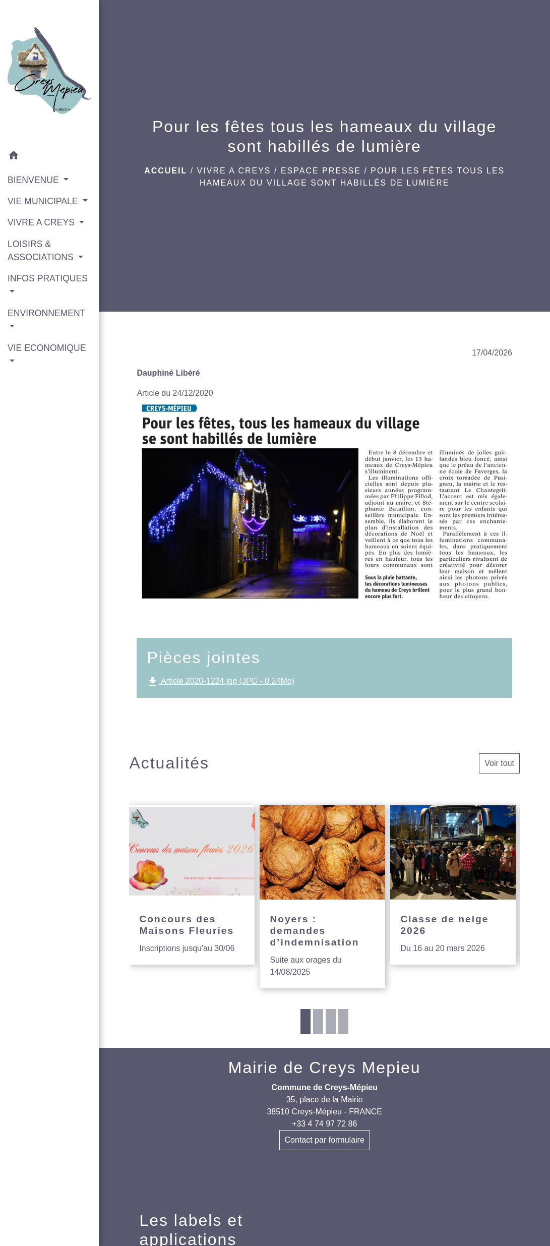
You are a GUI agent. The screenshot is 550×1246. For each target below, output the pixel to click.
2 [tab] (318, 1021)
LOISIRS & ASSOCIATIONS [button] (42, 250)
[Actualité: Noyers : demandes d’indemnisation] (322, 896)
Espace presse (321, 170)
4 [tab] (343, 1021)
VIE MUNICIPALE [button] (44, 201)
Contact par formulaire (324, 1140)
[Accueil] (49, 72)
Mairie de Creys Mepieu (324, 1067)
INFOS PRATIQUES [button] (48, 278)
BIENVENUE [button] (35, 180)
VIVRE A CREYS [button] (42, 222)
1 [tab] (305, 1021)
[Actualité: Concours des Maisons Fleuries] (192, 885)
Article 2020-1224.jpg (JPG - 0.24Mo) (220, 682)
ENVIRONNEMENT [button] (46, 313)
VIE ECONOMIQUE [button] (47, 348)
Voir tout (499, 763)
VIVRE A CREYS (234, 170)
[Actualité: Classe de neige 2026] (453, 885)
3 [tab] (331, 1021)
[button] (49, 157)
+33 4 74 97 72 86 (324, 1123)
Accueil (165, 170)
